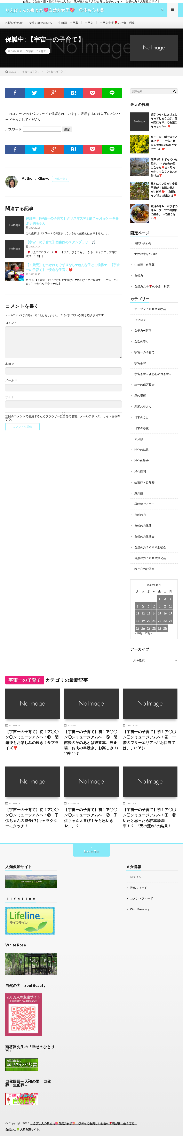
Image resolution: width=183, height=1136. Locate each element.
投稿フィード (138, 884)
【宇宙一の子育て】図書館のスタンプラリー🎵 (61, 243)
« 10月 (139, 629)
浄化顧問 (140, 469)
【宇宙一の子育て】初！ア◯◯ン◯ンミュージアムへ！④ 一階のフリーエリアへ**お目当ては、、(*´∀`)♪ (149, 736)
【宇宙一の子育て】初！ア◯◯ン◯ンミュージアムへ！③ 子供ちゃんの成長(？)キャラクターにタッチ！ (31, 814)
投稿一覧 (59, 180)
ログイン (136, 874)
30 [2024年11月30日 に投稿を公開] (165, 624)
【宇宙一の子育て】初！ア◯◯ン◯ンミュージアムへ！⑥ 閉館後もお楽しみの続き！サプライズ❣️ (31, 736)
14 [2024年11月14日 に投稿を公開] (154, 609)
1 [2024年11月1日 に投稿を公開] (159, 594)
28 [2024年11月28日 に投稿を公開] (154, 624)
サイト (9, 398)
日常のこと (141, 416)
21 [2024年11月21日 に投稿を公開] (154, 617)
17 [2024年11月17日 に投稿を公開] (170, 609)
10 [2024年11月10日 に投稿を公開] (170, 602)
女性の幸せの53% (40, 23)
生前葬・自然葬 (144, 480)
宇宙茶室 (140, 362)
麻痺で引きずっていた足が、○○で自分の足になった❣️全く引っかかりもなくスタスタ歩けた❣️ (164, 168)
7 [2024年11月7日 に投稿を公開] (154, 602)
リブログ (140, 319)
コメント (11, 323)
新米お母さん (143, 405)
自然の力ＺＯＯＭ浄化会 (150, 554)
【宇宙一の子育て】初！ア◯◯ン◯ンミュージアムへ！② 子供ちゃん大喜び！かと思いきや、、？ (90, 814)
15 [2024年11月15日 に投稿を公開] (159, 609)
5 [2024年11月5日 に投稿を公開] (143, 602)
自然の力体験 (143, 522)
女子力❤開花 (142, 330)
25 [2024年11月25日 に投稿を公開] (137, 624)
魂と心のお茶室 (144, 565)
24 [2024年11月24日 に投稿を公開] (170, 617)
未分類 (138, 437)
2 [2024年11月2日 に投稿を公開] (165, 594)
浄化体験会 (141, 458)
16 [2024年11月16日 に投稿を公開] (165, 609)
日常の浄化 (141, 426)
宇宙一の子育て (37, 52)
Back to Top (91, 848)
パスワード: (33, 130)
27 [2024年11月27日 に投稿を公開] (148, 624)
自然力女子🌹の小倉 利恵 (117, 23)
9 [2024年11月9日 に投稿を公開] (165, 602)
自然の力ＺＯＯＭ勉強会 (150, 544)
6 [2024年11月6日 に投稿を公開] (148, 602)
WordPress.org (140, 906)
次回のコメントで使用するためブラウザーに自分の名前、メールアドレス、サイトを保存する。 (62, 419)
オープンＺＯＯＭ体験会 (150, 309)
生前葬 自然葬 (68, 23)
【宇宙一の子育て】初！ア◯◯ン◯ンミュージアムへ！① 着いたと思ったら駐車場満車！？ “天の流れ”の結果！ (149, 814)
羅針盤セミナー (144, 501)
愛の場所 (140, 394)
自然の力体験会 (144, 533)
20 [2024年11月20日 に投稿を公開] (148, 617)
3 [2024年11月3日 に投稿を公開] (170, 594)
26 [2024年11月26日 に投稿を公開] (143, 624)
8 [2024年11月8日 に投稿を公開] (159, 602)
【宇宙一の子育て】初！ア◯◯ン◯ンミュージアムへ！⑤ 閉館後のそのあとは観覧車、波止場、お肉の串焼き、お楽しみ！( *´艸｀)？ (91, 739)
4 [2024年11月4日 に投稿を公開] (137, 602)
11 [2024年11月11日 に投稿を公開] (137, 609)
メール (11, 381)
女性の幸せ (141, 341)
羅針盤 (138, 490)
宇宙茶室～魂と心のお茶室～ (153, 373)
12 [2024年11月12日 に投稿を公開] (143, 609)
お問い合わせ (14, 23)
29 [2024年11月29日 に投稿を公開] (159, 624)
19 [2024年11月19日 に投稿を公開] (143, 617)
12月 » (148, 629)
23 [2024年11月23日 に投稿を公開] (165, 617)
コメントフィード (141, 895)
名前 (10, 364)
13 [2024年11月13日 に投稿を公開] (148, 609)
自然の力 (140, 512)
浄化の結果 (141, 448)
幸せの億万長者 (144, 384)
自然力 (89, 23)
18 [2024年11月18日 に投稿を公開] (137, 617)
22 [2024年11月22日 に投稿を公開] (159, 617)
